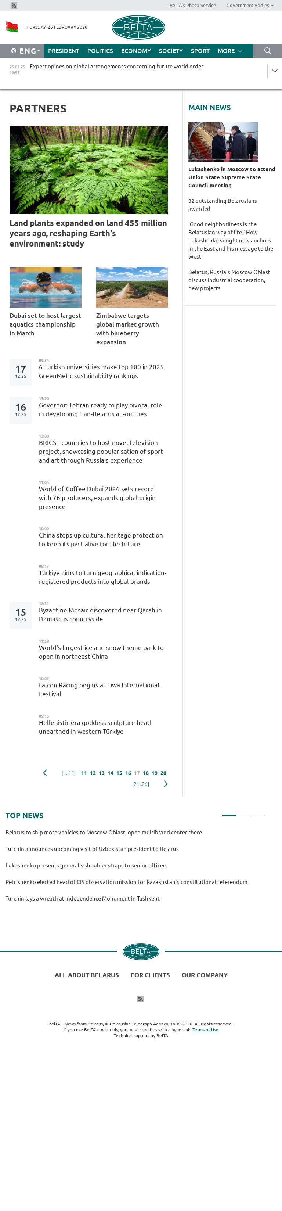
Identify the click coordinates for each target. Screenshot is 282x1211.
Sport (200, 50)
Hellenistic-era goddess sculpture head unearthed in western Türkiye (95, 727)
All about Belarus (87, 974)
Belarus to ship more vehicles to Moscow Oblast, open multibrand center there (104, 832)
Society (171, 50)
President (63, 50)
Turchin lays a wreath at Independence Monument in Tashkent (84, 898)
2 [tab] (243, 812)
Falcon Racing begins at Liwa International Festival (99, 689)
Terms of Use (205, 1029)
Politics (100, 50)
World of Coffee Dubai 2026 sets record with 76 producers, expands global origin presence (97, 497)
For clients (150, 974)
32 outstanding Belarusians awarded (222, 205)
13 (102, 773)
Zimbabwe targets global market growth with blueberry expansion (127, 328)
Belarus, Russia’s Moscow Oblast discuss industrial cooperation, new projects (229, 280)
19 (155, 773)
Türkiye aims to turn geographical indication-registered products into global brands (102, 577)
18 (146, 773)
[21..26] (140, 784)
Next (166, 784)
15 (119, 773)
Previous (45, 773)
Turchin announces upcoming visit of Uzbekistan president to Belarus (92, 849)
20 (163, 773)
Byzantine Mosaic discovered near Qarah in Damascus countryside (100, 614)
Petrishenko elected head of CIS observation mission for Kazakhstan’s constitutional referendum (126, 882)
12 (93, 773)
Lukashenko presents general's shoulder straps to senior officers (87, 865)
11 (84, 773)
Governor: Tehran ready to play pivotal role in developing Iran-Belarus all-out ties (100, 409)
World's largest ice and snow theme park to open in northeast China (101, 652)
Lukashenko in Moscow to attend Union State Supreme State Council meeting (231, 177)
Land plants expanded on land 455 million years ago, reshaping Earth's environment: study (88, 233)
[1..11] (69, 773)
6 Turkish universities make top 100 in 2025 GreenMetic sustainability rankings (101, 371)
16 (128, 773)
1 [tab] (229, 812)
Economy (136, 50)
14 (110, 773)
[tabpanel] (135, 868)
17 (137, 773)
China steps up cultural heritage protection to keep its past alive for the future (101, 539)
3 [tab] (258, 812)
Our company (205, 974)
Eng (28, 51)
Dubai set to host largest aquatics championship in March (45, 324)
